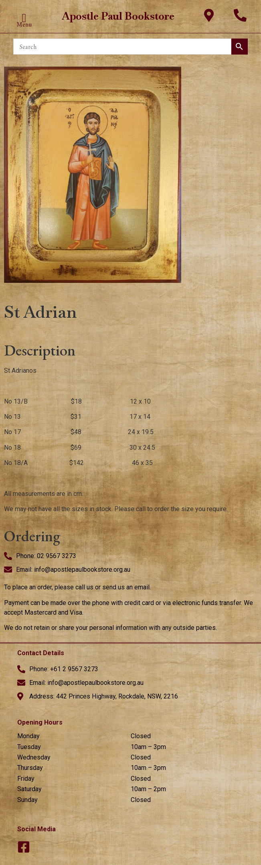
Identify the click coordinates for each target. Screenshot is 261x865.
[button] (24, 18)
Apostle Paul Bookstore (118, 16)
